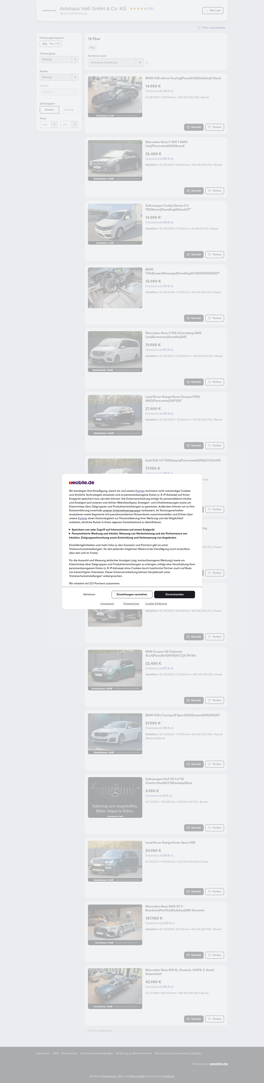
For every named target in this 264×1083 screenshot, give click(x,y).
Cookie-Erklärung (156, 603)
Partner (140, 491)
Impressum (107, 603)
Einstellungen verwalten (132, 594)
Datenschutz (131, 603)
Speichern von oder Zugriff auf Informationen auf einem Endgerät (113, 529)
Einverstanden (175, 594)
